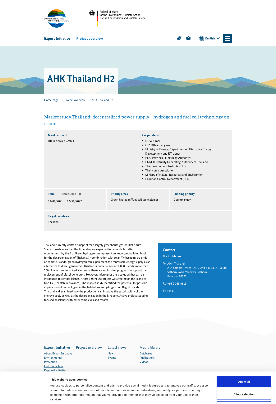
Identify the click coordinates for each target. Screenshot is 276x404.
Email (170, 291)
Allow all (244, 353)
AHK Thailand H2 (102, 100)
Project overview (89, 38)
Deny (243, 378)
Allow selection (244, 366)
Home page (51, 100)
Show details (201, 396)
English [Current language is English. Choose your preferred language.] (210, 38)
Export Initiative (57, 38)
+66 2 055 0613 (176, 283)
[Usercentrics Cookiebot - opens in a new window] (25, 396)
